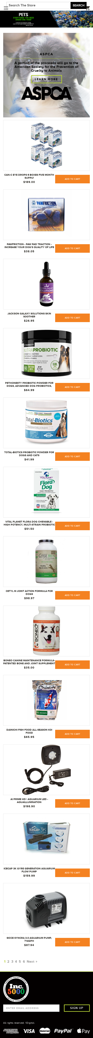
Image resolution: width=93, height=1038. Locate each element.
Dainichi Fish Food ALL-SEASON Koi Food (29, 731)
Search (78, 5)
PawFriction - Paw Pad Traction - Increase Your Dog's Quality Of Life (29, 246)
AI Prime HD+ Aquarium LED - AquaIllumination (29, 801)
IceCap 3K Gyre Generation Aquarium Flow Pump (29, 870)
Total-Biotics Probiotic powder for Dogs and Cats (29, 454)
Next (31, 961)
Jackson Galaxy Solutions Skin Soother (29, 315)
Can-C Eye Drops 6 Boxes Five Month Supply (29, 176)
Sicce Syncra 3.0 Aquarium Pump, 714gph (29, 939)
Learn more (46, 79)
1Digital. (30, 1023)
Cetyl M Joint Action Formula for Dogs (29, 593)
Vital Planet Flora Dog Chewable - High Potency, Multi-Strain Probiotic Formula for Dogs (29, 523)
